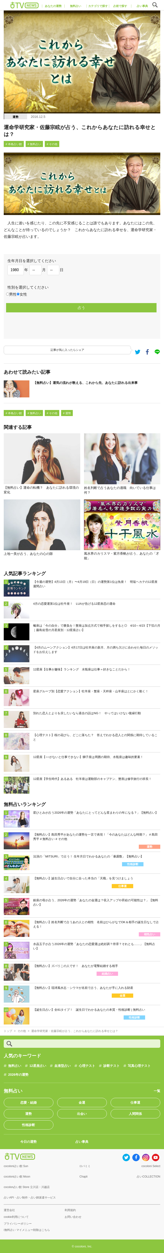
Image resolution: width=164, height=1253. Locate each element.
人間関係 (135, 1114)
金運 (82, 1102)
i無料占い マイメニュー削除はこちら (27, 1230)
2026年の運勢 (18, 1074)
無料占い (14, 1066)
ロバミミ (85, 1166)
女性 (23, 294)
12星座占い (37, 1066)
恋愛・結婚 (28, 1102)
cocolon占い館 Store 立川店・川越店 (27, 1187)
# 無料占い (34, 144)
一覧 (157, 1091)
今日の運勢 (28, 1142)
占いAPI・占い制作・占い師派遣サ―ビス (30, 1197)
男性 (13, 294)
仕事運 (135, 1102)
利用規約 (70, 1210)
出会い (82, 1114)
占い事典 (81, 1142)
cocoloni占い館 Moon (17, 1176)
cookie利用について (16, 1217)
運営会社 (9, 1210)
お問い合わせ (73, 1217)
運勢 (16, 117)
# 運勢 (67, 413)
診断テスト (111, 1066)
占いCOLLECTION (148, 1176)
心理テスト (87, 1066)
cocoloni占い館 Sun (16, 1166)
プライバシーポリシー (18, 1223)
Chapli (83, 1176)
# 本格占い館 (14, 144)
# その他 (52, 144)
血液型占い (62, 1066)
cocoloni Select (150, 1166)
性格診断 (28, 1125)
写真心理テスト (139, 1066)
